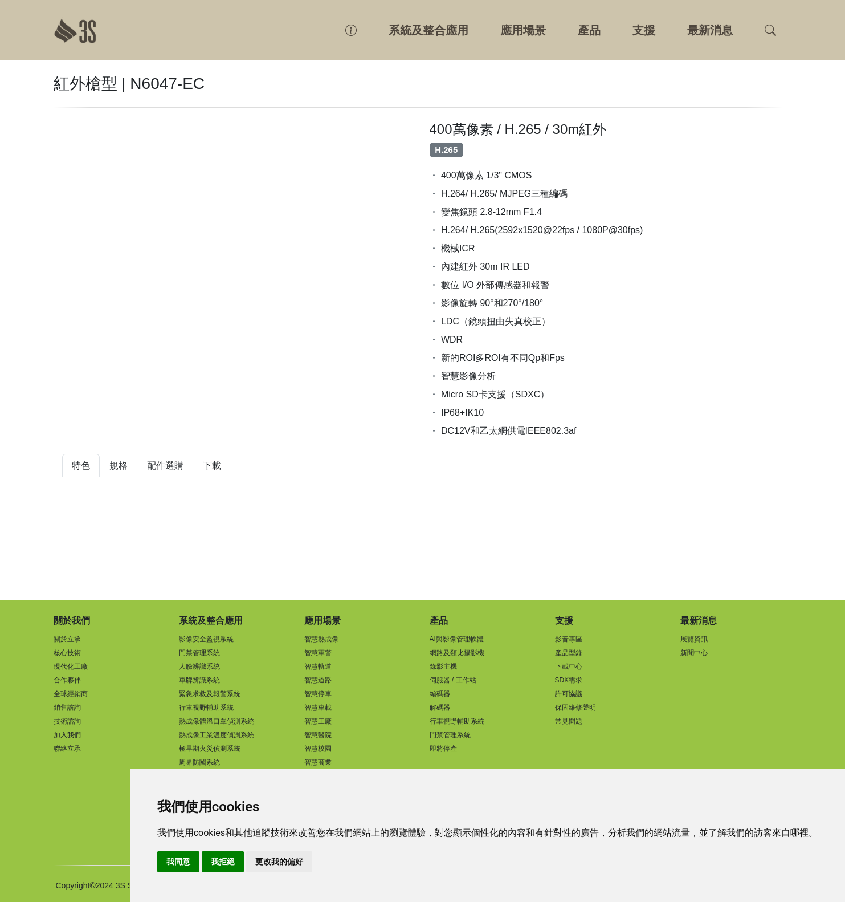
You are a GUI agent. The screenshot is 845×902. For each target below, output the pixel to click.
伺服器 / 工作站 (453, 680)
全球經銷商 (71, 694)
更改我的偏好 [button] (279, 861)
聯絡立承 (67, 749)
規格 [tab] (118, 465)
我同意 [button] (178, 861)
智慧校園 (318, 749)
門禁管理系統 (199, 653)
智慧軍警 (318, 653)
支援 (643, 30)
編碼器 (440, 694)
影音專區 (568, 639)
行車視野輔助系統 (206, 708)
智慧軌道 (318, 667)
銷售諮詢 (67, 708)
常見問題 (568, 721)
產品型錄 (568, 653)
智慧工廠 (318, 721)
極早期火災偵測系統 (209, 749)
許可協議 (568, 694)
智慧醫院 (318, 735)
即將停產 (443, 749)
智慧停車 (318, 694)
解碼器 (440, 708)
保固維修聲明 (575, 708)
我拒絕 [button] (223, 861)
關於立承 (67, 639)
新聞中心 (694, 653)
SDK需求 (569, 680)
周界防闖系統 (199, 762)
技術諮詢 (67, 721)
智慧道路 (318, 680)
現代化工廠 (71, 667)
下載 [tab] (212, 465)
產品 (589, 30)
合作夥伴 (67, 680)
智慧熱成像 (321, 639)
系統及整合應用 (428, 30)
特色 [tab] (81, 465)
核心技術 (67, 653)
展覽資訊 (694, 639)
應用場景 (523, 30)
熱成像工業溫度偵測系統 (216, 735)
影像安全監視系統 (206, 639)
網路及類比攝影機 (457, 653)
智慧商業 (318, 762)
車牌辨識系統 (199, 680)
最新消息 (710, 30)
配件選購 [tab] (165, 465)
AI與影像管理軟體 (457, 639)
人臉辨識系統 (199, 667)
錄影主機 (443, 667)
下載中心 (568, 667)
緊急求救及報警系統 (209, 694)
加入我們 (67, 735)
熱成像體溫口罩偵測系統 (216, 721)
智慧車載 (318, 708)
